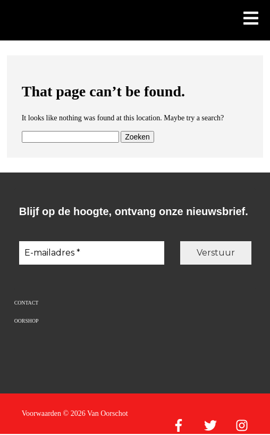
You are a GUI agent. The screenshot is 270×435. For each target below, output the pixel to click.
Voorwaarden (41, 413)
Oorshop (26, 321)
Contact (26, 303)
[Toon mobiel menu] (250, 19)
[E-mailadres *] (91, 253)
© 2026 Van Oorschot (95, 413)
